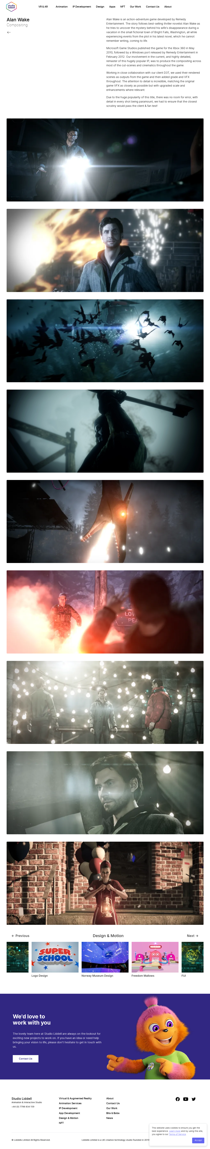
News (109, 1118)
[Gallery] (105, 961)
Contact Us (152, 7)
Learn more (174, 1131)
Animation (62, 7)
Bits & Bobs (113, 1113)
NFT (122, 7)
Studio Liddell (22, 1098)
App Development (69, 1113)
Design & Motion (68, 1118)
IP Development (82, 7)
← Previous (21, 936)
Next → (193, 936)
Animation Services (70, 1103)
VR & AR (43, 7)
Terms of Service (177, 1134)
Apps (112, 7)
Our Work (135, 7)
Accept (198, 1140)
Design (100, 7)
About (168, 7)
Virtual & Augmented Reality (75, 1098)
